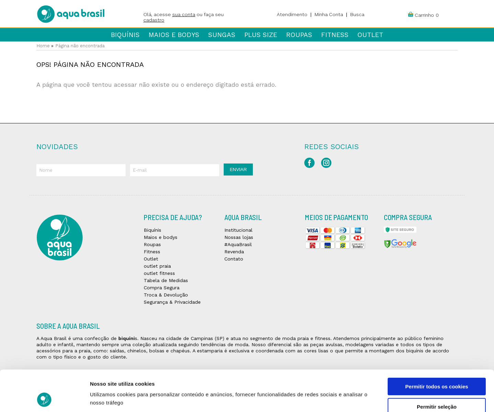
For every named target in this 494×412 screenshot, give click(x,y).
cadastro (153, 20)
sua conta (183, 14)
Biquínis (125, 35)
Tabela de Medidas (166, 280)
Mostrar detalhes (377, 398)
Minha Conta (329, 14)
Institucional (238, 230)
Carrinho (424, 15)
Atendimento (292, 14)
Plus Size (260, 35)
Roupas (299, 35)
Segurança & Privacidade (172, 302)
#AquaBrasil (238, 244)
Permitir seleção (437, 368)
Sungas (221, 35)
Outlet (370, 35)
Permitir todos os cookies (436, 348)
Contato (233, 259)
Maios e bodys (174, 35)
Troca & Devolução (166, 295)
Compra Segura (161, 287)
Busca (357, 14)
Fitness (335, 35)
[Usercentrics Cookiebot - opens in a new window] (44, 398)
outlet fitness (159, 273)
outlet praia (157, 266)
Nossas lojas (238, 237)
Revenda (234, 251)
